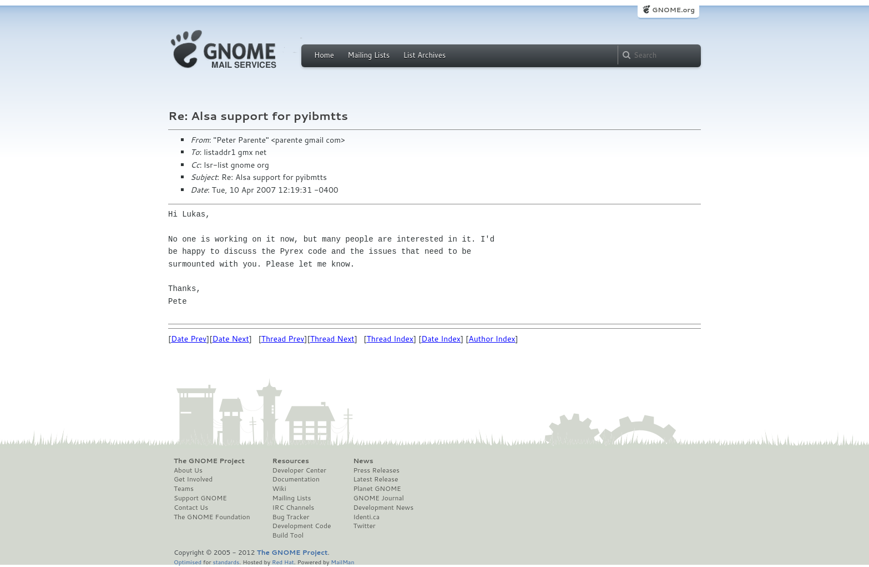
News (363, 460)
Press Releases (376, 470)
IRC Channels (293, 507)
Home (324, 55)
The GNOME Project (209, 460)
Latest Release (375, 479)
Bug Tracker (291, 517)
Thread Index (390, 338)
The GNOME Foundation (212, 517)
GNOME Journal (378, 498)
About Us (188, 470)
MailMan (342, 562)
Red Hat (283, 562)
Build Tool (288, 535)
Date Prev (188, 338)
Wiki (279, 488)
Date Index (441, 338)
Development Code (301, 525)
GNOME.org (673, 9)
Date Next (230, 338)
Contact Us (191, 507)
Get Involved (193, 479)
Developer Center (299, 470)
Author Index (491, 338)
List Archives (424, 55)
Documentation (296, 479)
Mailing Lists (368, 55)
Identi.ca (366, 517)
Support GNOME (200, 498)
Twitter (364, 525)
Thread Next (332, 338)
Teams (184, 488)
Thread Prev (283, 338)
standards (226, 562)
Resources (290, 460)
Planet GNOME (377, 488)
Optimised (187, 562)
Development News (383, 507)
